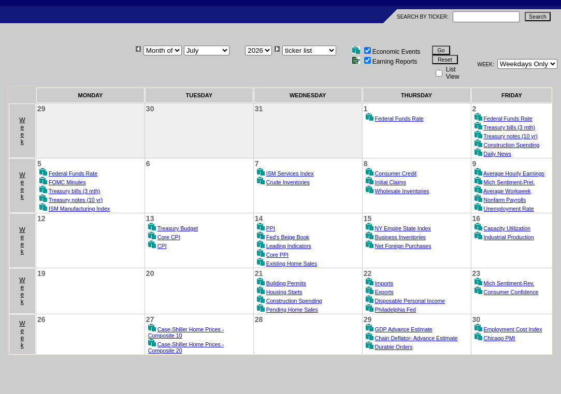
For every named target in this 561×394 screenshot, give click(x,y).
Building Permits (286, 283)
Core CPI (168, 237)
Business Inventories (400, 237)
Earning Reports (395, 61)
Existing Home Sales (291, 263)
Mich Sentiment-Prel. (509, 182)
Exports (384, 292)
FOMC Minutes (67, 182)
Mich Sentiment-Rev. (509, 283)
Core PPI (277, 255)
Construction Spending (512, 145)
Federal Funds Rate (399, 118)
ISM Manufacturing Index (79, 209)
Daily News (497, 154)
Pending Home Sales (292, 310)
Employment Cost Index (513, 329)
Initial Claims (390, 182)
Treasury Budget (177, 228)
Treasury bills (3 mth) (509, 127)
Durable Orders (394, 347)
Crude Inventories (288, 182)
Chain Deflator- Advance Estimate (416, 338)
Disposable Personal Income (410, 301)
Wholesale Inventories (402, 191)
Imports (384, 283)
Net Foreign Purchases (403, 246)
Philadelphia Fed (395, 310)
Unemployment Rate (509, 209)
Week (22, 130)
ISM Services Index (290, 173)
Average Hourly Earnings (513, 173)
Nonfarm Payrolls (505, 200)
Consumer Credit (396, 173)
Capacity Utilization (507, 228)
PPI (270, 228)
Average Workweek (507, 191)
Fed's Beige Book (287, 237)
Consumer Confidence (511, 292)
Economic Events (396, 51)
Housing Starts (284, 292)
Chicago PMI (499, 338)
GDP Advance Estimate (404, 329)
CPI (162, 246)
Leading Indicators (288, 246)
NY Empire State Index (403, 228)
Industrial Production (509, 237)
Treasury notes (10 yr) (510, 136)
